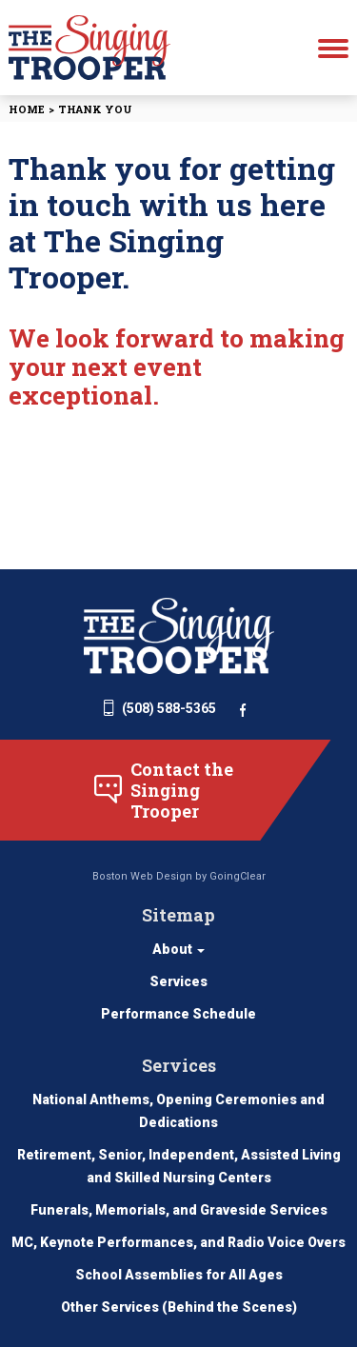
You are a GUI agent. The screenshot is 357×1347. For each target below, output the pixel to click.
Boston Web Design (142, 876)
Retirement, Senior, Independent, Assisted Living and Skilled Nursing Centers (179, 1166)
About (178, 949)
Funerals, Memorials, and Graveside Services (178, 1210)
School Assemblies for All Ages (179, 1274)
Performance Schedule (178, 1013)
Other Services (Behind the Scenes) (179, 1307)
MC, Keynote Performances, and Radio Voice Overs (178, 1242)
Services (178, 981)
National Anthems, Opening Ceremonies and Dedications (178, 1111)
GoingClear (237, 876)
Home (27, 109)
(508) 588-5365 (160, 708)
